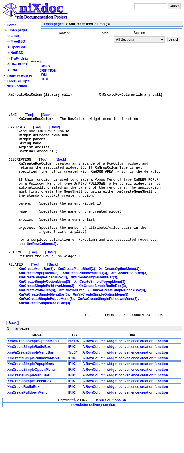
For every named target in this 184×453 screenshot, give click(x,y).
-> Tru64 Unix (16, 59)
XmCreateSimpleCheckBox (29, 425)
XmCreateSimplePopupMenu (30, 408)
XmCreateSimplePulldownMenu (33, 402)
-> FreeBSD (15, 41)
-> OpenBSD (16, 47)
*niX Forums (17, 86)
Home (11, 25)
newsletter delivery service (93, 448)
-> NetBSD (14, 53)
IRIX (71, 390)
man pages (19, 30)
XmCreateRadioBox (23, 430)
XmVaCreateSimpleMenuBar (30, 396)
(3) (41, 276)
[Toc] (29, 121)
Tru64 (72, 396)
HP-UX (73, 385)
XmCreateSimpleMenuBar (28, 419)
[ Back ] (12, 366)
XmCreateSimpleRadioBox (29, 390)
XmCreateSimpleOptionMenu (31, 413)
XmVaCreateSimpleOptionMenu (33, 385)
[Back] (46, 121)
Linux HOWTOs (19, 76)
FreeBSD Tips (18, 81)
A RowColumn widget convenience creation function (125, 385)
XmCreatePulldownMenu (27, 436)
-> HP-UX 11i (16, 64)
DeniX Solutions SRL (111, 444)
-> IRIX (11, 70)
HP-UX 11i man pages (45, 24)
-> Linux (12, 36)
